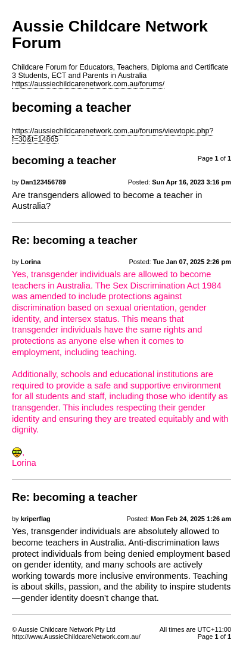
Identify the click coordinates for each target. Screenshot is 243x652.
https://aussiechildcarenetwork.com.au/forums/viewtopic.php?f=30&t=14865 (112, 135)
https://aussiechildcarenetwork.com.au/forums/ (88, 84)
